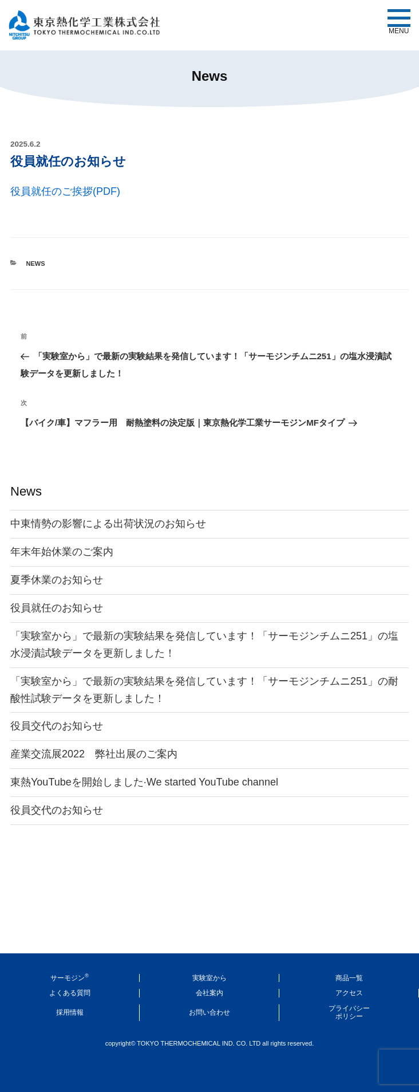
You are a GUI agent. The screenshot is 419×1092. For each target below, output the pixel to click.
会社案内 (209, 993)
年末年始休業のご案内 (61, 551)
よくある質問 (69, 993)
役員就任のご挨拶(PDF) (65, 191)
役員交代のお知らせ (56, 726)
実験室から (209, 978)
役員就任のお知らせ (56, 608)
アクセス (349, 993)
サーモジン (69, 978)
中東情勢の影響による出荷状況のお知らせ (108, 523)
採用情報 (70, 1012)
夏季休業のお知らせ (56, 580)
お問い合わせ (209, 1012)
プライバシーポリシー (349, 1012)
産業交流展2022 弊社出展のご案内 (93, 754)
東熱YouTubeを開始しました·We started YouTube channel (144, 782)
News (35, 263)
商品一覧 (349, 978)
